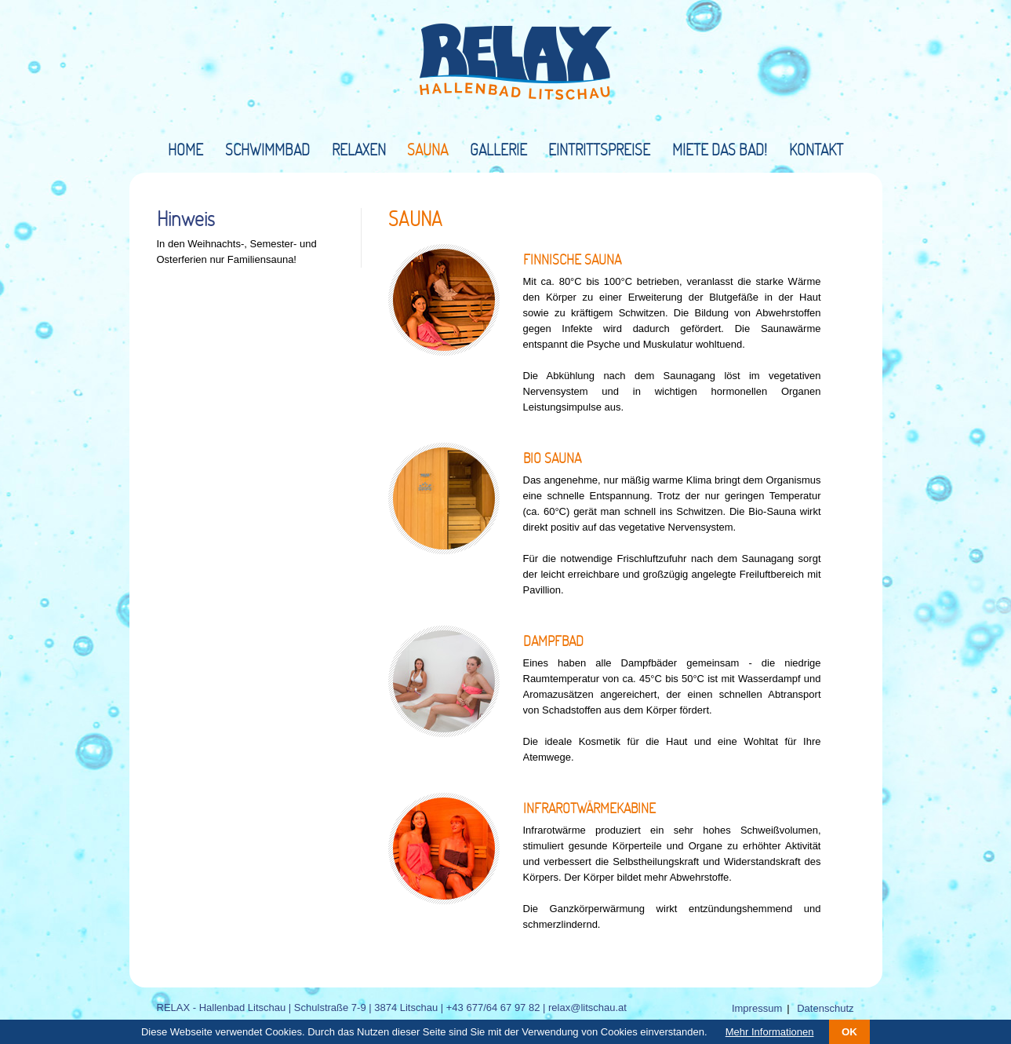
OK (849, 1032)
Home (185, 149)
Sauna (427, 149)
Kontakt (816, 149)
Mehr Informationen (770, 1032)
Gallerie (498, 149)
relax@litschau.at (587, 1007)
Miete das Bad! (719, 149)
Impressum (757, 1008)
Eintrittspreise (599, 149)
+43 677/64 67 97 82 (493, 1007)
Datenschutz (825, 1008)
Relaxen (359, 149)
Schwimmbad (267, 149)
